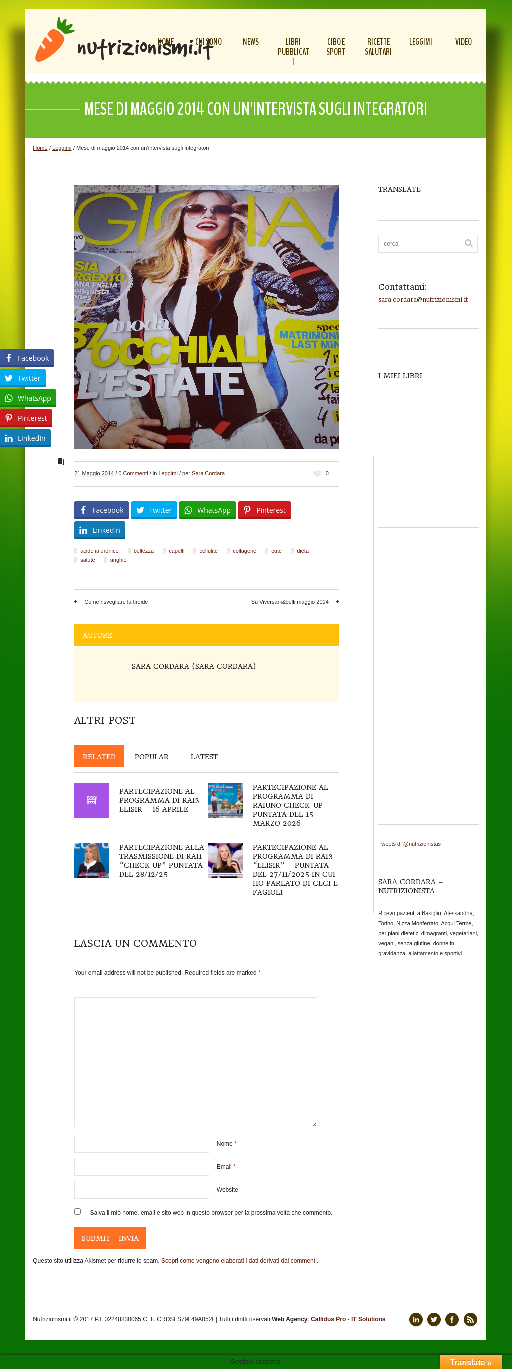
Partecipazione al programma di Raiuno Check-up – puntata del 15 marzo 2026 (291, 805)
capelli (176, 551)
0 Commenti (133, 473)
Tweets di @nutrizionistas (409, 844)
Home (40, 148)
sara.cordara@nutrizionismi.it (423, 299)
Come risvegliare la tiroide (116, 602)
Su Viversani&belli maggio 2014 (290, 602)
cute (277, 551)
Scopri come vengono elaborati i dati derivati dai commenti (239, 1260)
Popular (152, 757)
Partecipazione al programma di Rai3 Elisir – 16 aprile (160, 800)
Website (227, 1189)
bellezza (144, 551)
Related (99, 757)
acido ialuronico (99, 551)
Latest (204, 757)
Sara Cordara (208, 473)
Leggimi (62, 148)
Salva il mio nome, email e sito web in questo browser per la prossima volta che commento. (211, 1212)
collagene (244, 551)
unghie (118, 560)
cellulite (209, 551)
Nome (227, 1143)
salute (87, 560)
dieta (303, 551)
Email (226, 1166)
